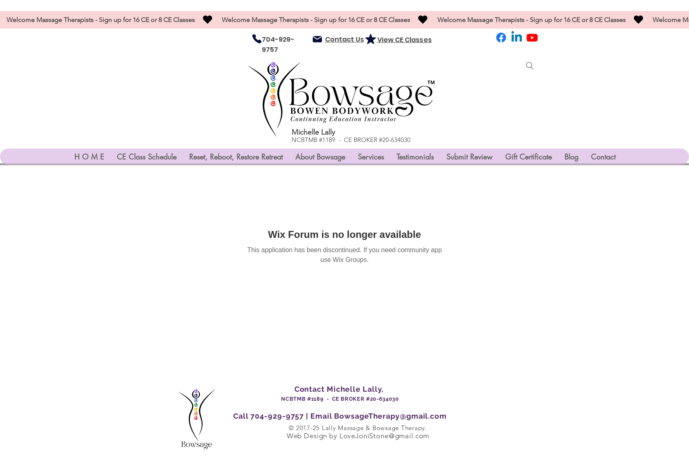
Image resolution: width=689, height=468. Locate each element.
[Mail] (317, 39)
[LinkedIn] (516, 37)
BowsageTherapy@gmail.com (390, 416)
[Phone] (257, 38)
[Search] (529, 65)
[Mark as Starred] (371, 38)
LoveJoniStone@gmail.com (384, 436)
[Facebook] (501, 37)
